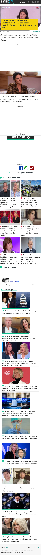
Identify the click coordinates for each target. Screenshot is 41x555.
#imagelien (35, 547)
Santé (6, 547)
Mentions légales (6, 552)
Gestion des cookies (27, 550)
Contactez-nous (19, 552)
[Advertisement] (20, 57)
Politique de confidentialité (9, 550)
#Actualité (37, 32)
